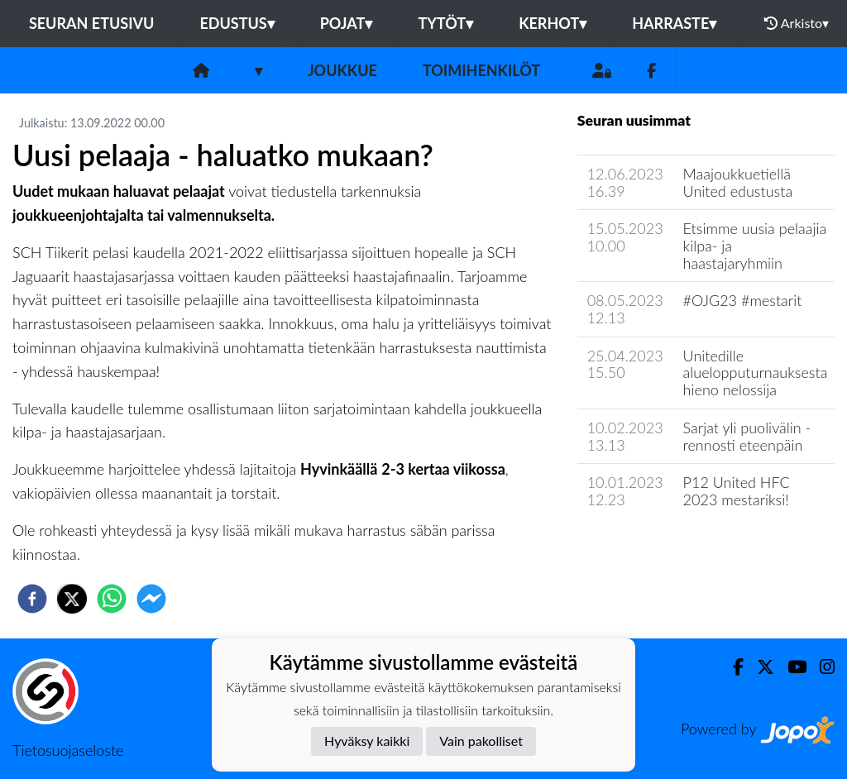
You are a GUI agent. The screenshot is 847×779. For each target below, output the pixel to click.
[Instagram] (820, 667)
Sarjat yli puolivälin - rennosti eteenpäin (747, 436)
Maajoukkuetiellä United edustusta (738, 182)
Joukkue (342, 70)
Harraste (674, 23)
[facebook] (32, 599)
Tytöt (445, 23)
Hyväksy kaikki (366, 740)
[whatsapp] (112, 599)
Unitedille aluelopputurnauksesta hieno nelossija (755, 372)
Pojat (346, 23)
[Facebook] (651, 70)
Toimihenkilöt (481, 70)
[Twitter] (759, 667)
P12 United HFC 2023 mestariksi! (736, 491)
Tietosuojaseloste (67, 750)
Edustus (236, 23)
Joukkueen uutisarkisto (662, 547)
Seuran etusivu (92, 23)
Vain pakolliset (481, 740)
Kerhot (552, 23)
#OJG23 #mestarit (742, 300)
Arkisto (796, 23)
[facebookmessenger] (151, 599)
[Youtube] (790, 667)
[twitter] (72, 599)
